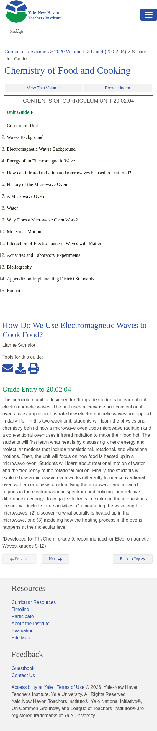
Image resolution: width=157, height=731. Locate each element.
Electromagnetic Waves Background (41, 149)
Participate (23, 616)
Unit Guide (18, 112)
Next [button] (55, 559)
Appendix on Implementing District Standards (50, 278)
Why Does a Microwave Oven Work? (42, 219)
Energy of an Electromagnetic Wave (41, 160)
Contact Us (23, 675)
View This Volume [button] (43, 88)
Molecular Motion (24, 231)
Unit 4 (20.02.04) (108, 51)
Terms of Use (70, 687)
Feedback (27, 654)
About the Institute (31, 623)
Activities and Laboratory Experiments (43, 255)
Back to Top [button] (132, 559)
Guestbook (23, 668)
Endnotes (15, 290)
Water (12, 208)
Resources (28, 588)
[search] (77, 31)
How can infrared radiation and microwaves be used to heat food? (69, 172)
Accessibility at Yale (32, 687)
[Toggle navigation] (148, 15)
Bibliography (19, 267)
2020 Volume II (70, 51)
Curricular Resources (26, 51)
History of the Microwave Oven (37, 184)
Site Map (21, 637)
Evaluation (23, 630)
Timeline (20, 609)
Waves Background (25, 137)
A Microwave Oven (25, 196)
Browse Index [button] (117, 88)
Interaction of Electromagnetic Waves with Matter (54, 243)
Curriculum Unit (22, 125)
